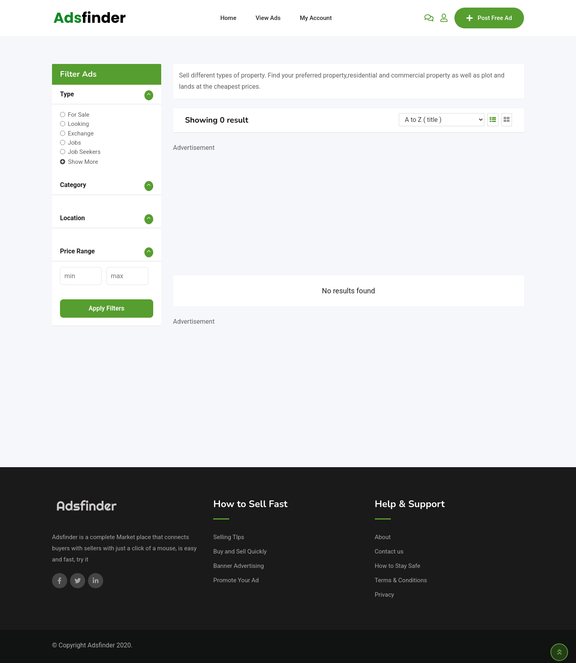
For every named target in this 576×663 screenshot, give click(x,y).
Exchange (81, 133)
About (383, 537)
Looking (78, 123)
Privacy (384, 594)
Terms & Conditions (401, 580)
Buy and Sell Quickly (239, 551)
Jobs (74, 142)
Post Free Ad (489, 18)
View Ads (268, 18)
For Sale (78, 114)
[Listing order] (441, 119)
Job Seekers (84, 151)
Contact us (389, 551)
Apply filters (106, 308)
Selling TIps (228, 537)
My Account (316, 18)
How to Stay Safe (397, 565)
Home (228, 18)
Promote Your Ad (236, 580)
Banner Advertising (238, 565)
